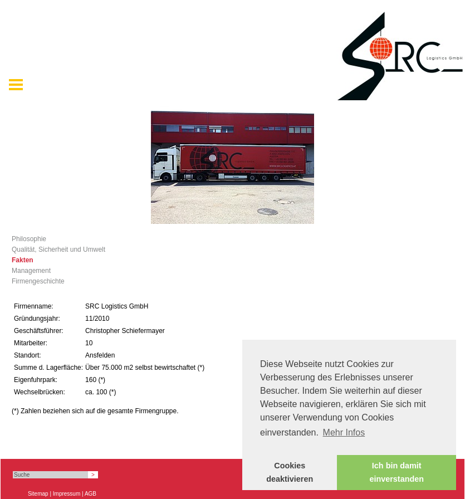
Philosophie (29, 239)
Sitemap (38, 494)
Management (31, 271)
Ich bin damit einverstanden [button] (396, 472)
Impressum (66, 494)
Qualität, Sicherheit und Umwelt (58, 249)
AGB (90, 494)
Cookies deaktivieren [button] (289, 472)
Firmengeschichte (38, 281)
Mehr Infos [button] (344, 432)
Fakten (22, 260)
